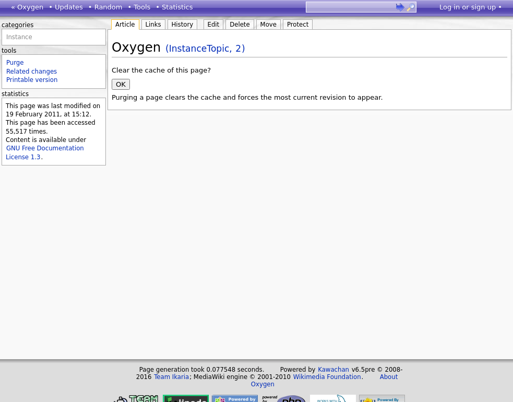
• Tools (138, 7)
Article (125, 24)
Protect (297, 24)
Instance (19, 37)
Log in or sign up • (470, 7)
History (183, 24)
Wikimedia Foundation (327, 377)
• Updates (66, 7)
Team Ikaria (171, 377)
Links (153, 24)
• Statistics (174, 7)
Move (268, 24)
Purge (14, 62)
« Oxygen (27, 7)
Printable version (31, 80)
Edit (214, 24)
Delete (239, 24)
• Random (105, 7)
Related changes (31, 71)
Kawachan (333, 369)
